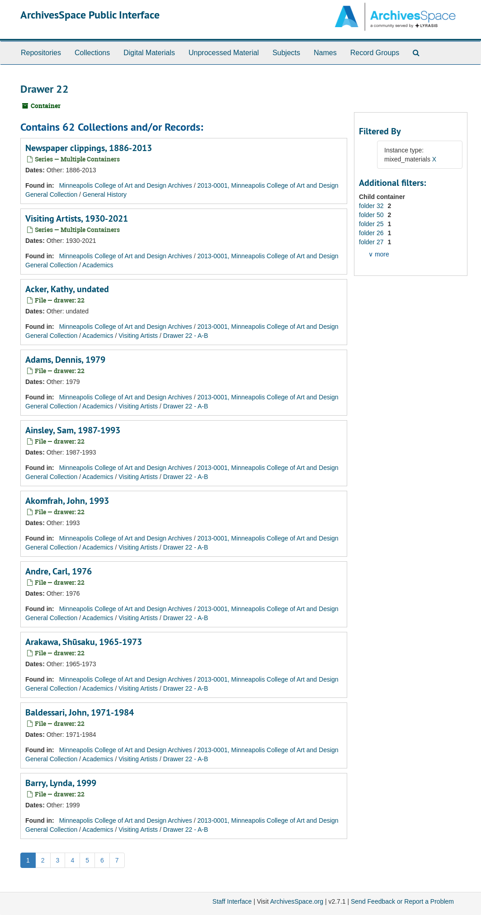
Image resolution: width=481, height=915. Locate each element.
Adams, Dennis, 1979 (65, 359)
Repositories (41, 53)
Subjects (286, 53)
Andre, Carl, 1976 (58, 571)
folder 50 (372, 214)
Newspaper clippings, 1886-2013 (88, 148)
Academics (97, 265)
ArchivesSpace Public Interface (90, 15)
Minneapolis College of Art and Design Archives (125, 185)
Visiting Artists (138, 335)
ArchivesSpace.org (296, 901)
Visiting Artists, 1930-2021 (76, 218)
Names (325, 53)
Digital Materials (149, 53)
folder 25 (372, 224)
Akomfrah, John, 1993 (67, 501)
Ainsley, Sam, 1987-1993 (72, 430)
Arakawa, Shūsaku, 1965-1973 (83, 642)
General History (105, 194)
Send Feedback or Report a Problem (402, 901)
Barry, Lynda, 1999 (60, 783)
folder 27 (372, 242)
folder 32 (372, 205)
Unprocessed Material (224, 53)
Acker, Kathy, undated (67, 289)
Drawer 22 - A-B (185, 335)
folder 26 (372, 233)
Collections (92, 53)
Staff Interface (232, 901)
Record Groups (375, 53)
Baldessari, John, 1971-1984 (79, 712)
